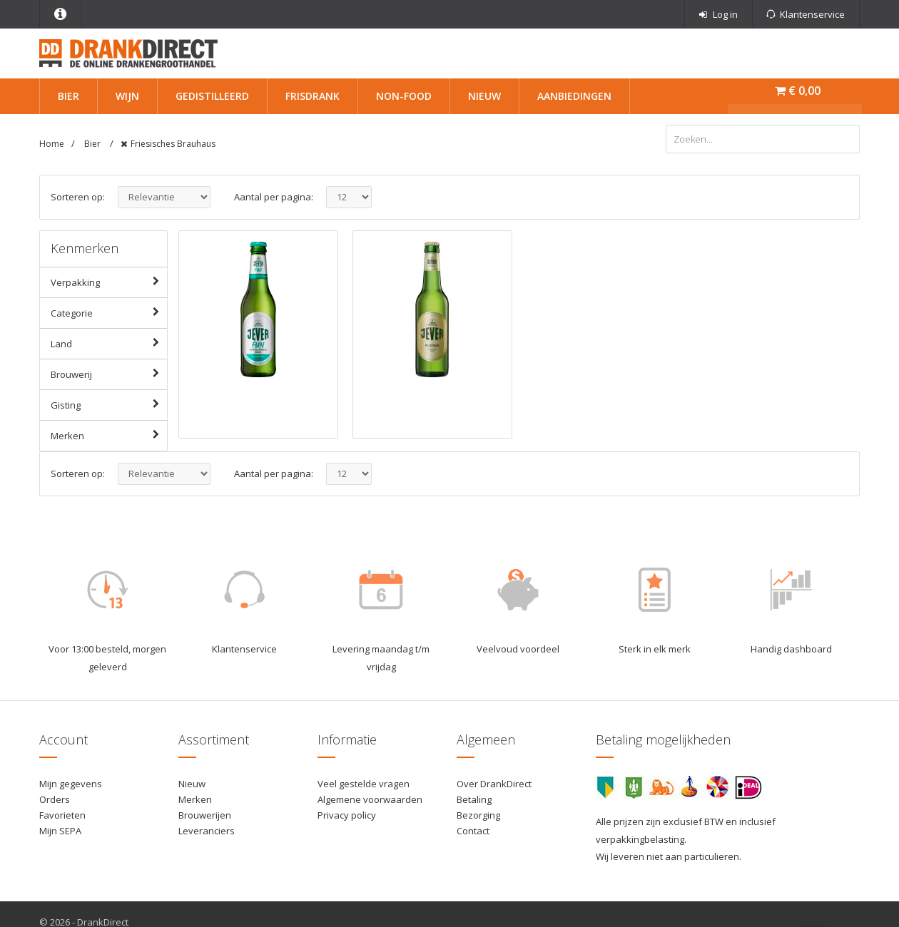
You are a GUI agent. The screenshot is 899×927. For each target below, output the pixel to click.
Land (108, 343)
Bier (68, 96)
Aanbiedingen (574, 96)
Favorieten (62, 815)
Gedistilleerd (212, 96)
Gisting (108, 404)
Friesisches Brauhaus (173, 144)
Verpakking (108, 282)
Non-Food (404, 96)
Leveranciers (206, 830)
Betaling (474, 799)
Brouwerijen (204, 815)
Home (51, 144)
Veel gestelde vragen (364, 783)
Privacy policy (347, 815)
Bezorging (478, 815)
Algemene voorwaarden (370, 799)
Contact (473, 830)
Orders (54, 799)
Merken (108, 435)
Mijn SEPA (60, 830)
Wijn (127, 96)
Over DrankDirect (494, 783)
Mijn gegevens (70, 783)
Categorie (108, 312)
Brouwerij (108, 374)
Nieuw (484, 96)
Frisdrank (312, 96)
